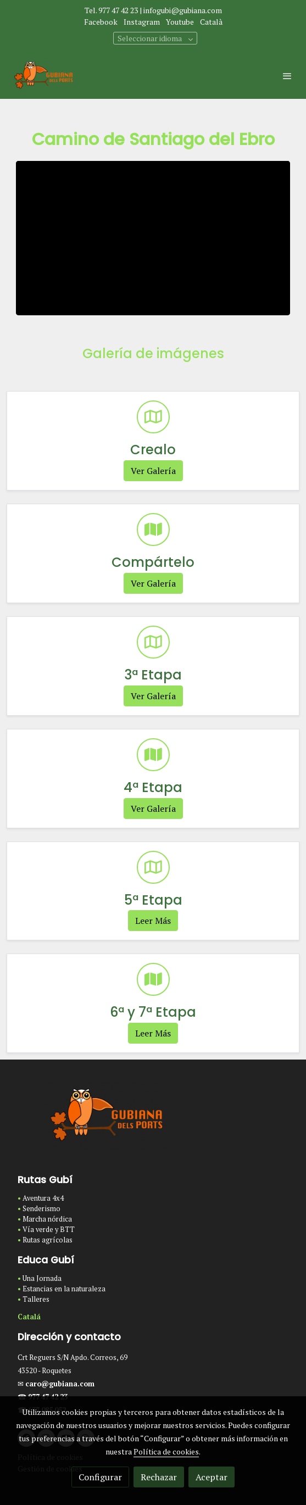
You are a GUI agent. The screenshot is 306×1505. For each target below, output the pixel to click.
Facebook (101, 21)
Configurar (100, 1477)
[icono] (153, 416)
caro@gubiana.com (59, 1384)
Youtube (180, 21)
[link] (44, 75)
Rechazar (159, 1477)
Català (211, 21)
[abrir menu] (287, 76)
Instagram (142, 21)
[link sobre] (153, 1122)
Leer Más (153, 921)
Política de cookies (166, 1451)
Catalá (29, 1317)
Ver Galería (153, 471)
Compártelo (153, 562)
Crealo (153, 450)
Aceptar (211, 1477)
